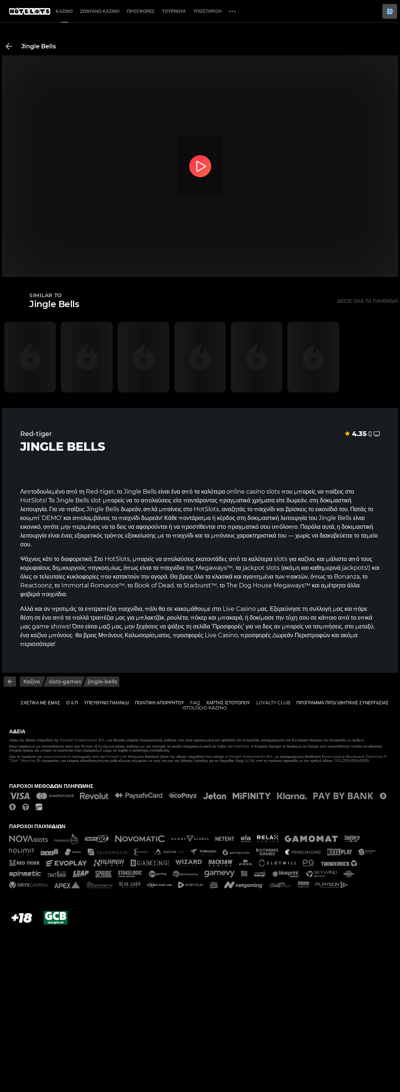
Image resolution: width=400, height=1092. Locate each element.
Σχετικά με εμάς (40, 702)
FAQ (195, 702)
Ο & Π (72, 702)
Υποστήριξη (207, 11)
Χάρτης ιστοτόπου (228, 702)
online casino (245, 491)
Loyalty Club (273, 702)
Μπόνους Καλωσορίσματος (134, 635)
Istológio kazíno (204, 708)
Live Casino (239, 608)
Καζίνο (64, 11)
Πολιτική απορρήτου (159, 702)
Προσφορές (141, 11)
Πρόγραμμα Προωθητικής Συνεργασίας (342, 702)
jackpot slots (261, 567)
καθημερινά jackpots (338, 567)
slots (280, 559)
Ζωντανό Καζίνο (100, 11)
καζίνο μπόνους (51, 635)
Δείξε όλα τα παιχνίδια (367, 301)
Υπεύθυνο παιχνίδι (106, 702)
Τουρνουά (174, 11)
